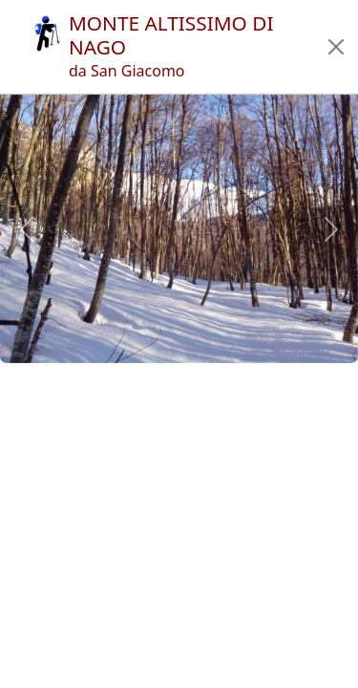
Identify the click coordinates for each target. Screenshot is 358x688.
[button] (335, 47)
